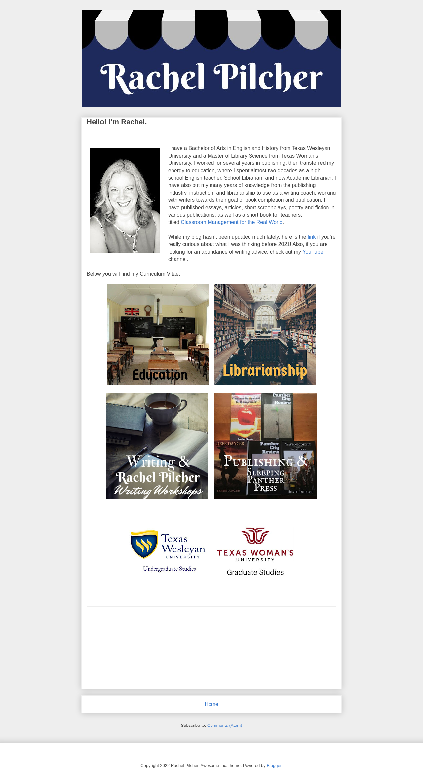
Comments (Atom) (224, 725)
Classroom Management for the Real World (231, 222)
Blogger (274, 765)
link (312, 237)
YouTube (312, 252)
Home (211, 704)
